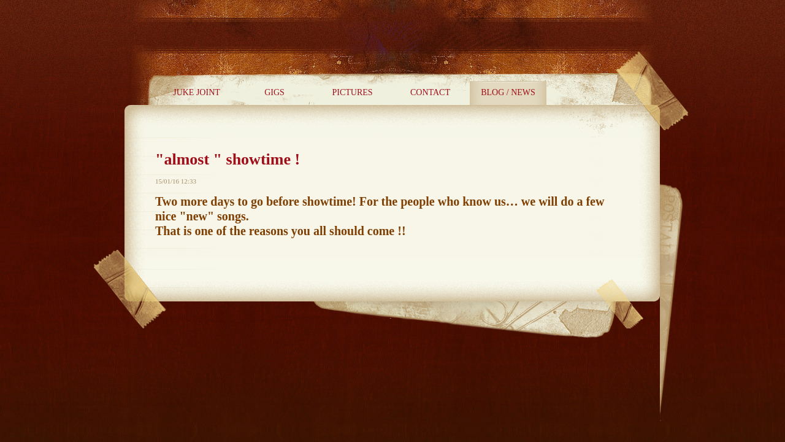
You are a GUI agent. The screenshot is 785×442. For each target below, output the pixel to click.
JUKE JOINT (196, 92)
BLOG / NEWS (508, 92)
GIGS (274, 92)
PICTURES (352, 92)
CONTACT (430, 92)
